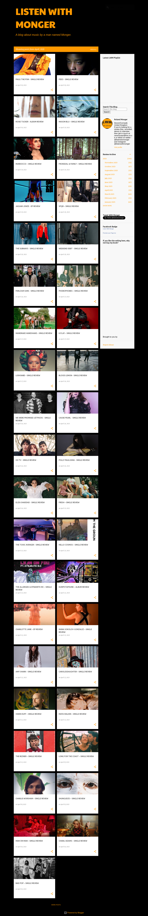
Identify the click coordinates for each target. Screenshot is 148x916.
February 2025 (110, 198)
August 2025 (110, 174)
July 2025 (108, 178)
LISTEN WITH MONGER (44, 18)
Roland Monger (120, 119)
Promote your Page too (109, 233)
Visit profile (118, 147)
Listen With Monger (108, 229)
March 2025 (109, 194)
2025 (105, 159)
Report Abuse (108, 345)
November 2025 (111, 163)
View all (93, 49)
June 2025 (109, 182)
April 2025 (109, 190)
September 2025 (111, 170)
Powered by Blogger (74, 913)
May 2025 (108, 186)
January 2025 (110, 202)
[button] (52, 90)
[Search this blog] (122, 7)
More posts (56, 905)
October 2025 (110, 167)
